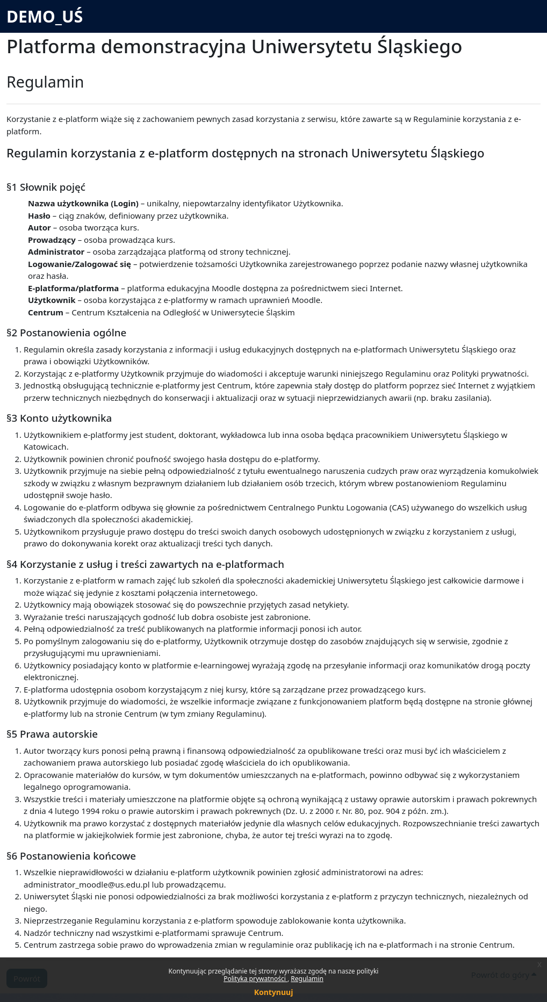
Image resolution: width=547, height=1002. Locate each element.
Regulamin (307, 978)
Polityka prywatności (255, 978)
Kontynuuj (273, 992)
